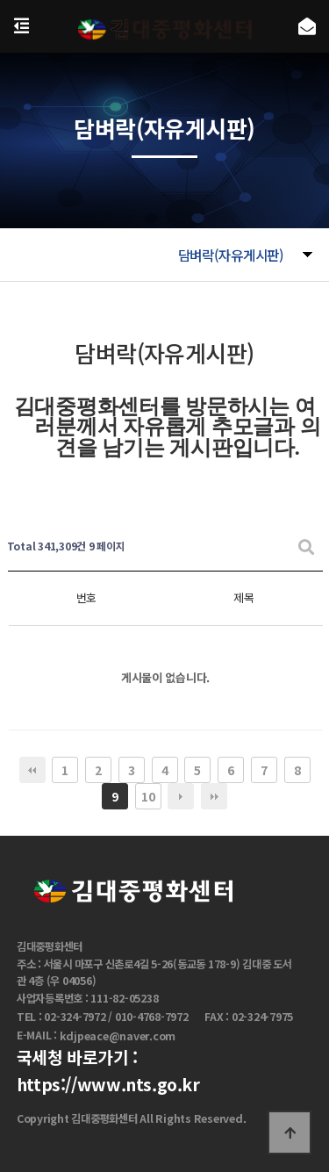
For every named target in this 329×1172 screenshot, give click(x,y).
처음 (32, 770)
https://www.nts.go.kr (108, 1084)
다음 (181, 796)
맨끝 (214, 796)
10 (147, 796)
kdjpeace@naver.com (118, 1036)
